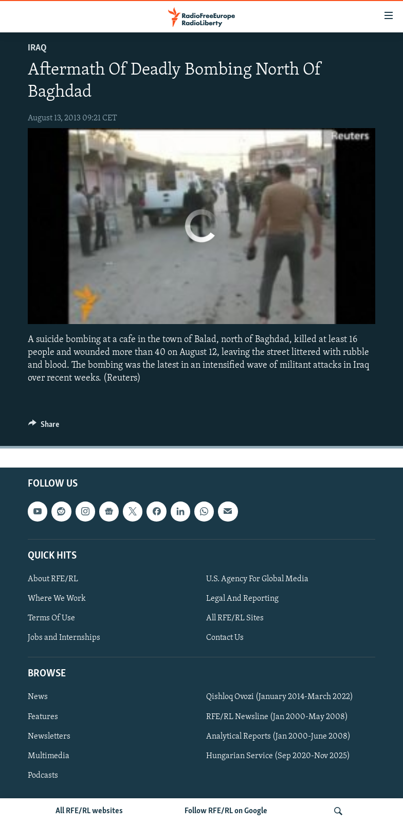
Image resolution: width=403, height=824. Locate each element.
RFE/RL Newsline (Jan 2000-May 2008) (277, 717)
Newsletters (49, 736)
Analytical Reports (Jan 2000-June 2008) (278, 736)
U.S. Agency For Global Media (257, 579)
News (38, 697)
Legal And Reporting (242, 599)
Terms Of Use (51, 618)
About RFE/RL (53, 579)
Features (43, 717)
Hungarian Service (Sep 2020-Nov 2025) (278, 756)
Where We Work (57, 599)
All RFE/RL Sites (235, 618)
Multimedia (48, 756)
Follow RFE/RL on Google (226, 811)
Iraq (37, 48)
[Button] (43, 427)
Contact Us (225, 638)
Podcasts (43, 776)
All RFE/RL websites (89, 811)
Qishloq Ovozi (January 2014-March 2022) (279, 697)
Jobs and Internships (64, 638)
